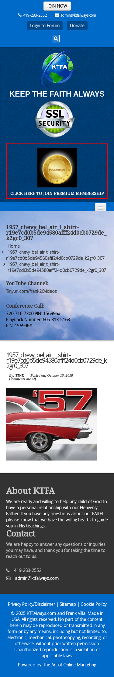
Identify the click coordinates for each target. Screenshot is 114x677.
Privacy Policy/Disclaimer (31, 604)
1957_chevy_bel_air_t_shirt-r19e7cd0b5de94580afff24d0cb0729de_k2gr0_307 (55, 255)
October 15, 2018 (51, 375)
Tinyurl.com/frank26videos (31, 291)
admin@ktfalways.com (75, 15)
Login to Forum (45, 25)
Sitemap (68, 604)
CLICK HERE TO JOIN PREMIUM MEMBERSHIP (57, 193)
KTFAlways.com (41, 613)
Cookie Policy (93, 604)
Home (14, 246)
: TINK (16, 375)
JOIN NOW (57, 6)
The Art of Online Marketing (69, 665)
